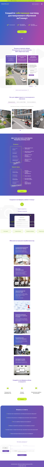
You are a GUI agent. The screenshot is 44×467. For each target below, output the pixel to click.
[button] (20, 130)
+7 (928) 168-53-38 (22, 465)
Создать (22, 31)
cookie (5, 447)
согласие (15, 450)
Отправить (22, 455)
